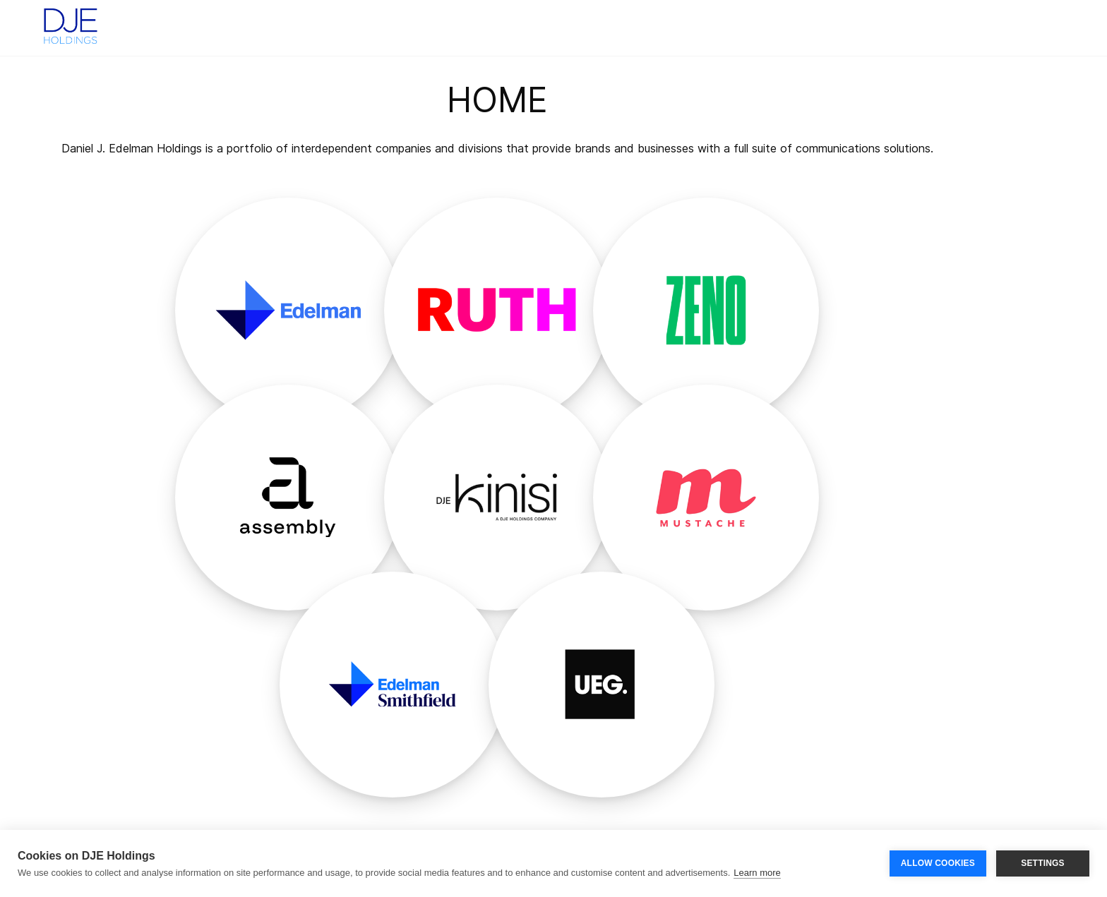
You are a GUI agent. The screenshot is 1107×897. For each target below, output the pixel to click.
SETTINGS (1043, 863)
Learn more (757, 872)
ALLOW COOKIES (938, 863)
